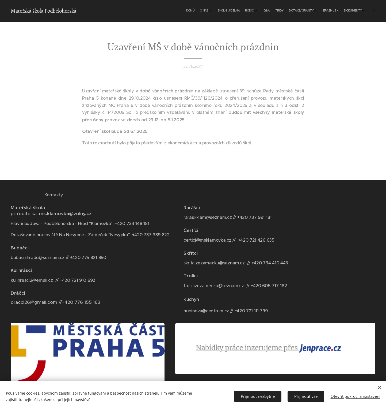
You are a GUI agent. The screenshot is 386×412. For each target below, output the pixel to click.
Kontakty (53, 194)
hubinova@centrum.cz (206, 310)
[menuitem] (312, 11)
